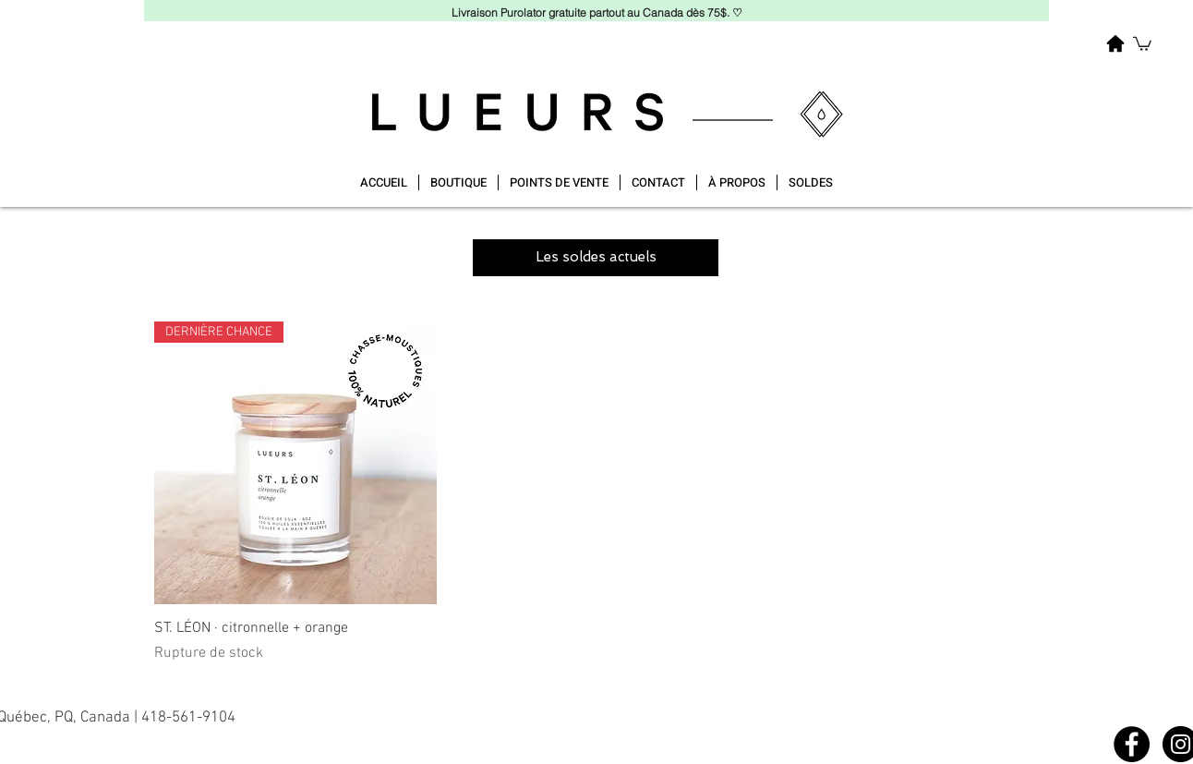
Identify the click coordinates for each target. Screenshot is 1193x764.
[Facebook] (1132, 744)
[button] (1142, 43)
